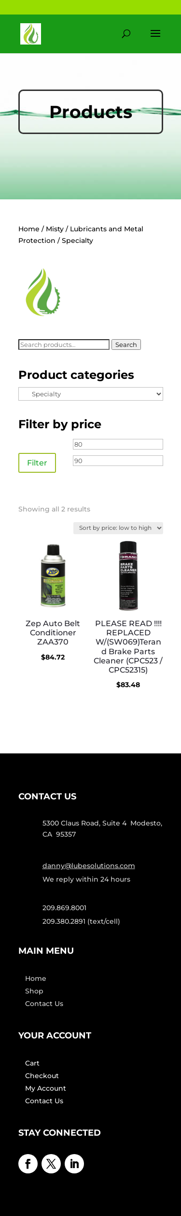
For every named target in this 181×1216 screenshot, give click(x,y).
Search (126, 344)
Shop (34, 991)
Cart (32, 1063)
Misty (55, 229)
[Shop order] (118, 528)
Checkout (42, 1075)
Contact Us (44, 1003)
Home (29, 229)
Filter (37, 462)
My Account (45, 1088)
